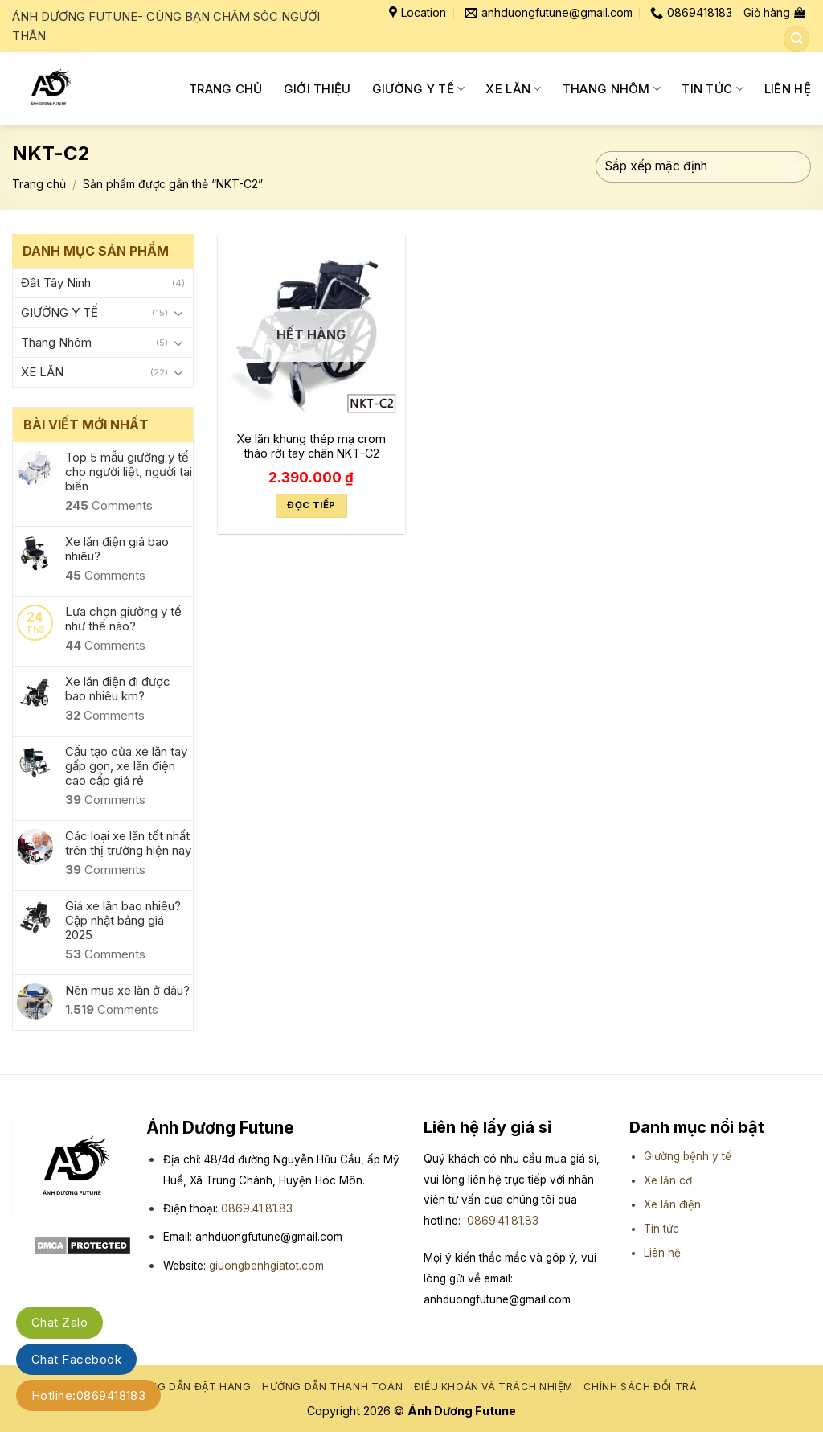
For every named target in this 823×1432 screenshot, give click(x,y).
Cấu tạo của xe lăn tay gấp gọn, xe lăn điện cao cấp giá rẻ (126, 766)
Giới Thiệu (317, 88)
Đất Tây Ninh (56, 282)
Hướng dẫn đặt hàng (189, 1387)
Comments (109, 506)
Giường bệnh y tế (687, 1156)
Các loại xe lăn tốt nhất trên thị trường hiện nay (128, 843)
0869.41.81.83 (257, 1208)
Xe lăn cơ (668, 1180)
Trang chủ (226, 88)
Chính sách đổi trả (639, 1387)
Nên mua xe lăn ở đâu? (127, 990)
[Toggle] (178, 312)
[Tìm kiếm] (796, 39)
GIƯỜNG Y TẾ (418, 88)
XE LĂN (513, 88)
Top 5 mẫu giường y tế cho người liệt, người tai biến (128, 472)
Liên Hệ (787, 88)
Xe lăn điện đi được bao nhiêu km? (117, 689)
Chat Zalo (59, 1322)
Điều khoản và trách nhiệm (493, 1387)
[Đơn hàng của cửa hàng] (703, 167)
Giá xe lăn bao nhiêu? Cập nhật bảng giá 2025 (123, 920)
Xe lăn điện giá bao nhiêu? (117, 549)
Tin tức (712, 88)
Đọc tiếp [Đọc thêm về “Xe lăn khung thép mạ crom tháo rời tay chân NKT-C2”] (311, 505)
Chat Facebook (76, 1359)
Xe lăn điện (672, 1204)
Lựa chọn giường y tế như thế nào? (123, 619)
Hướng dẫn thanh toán (332, 1387)
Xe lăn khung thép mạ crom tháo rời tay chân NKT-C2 (311, 446)
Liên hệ (662, 1252)
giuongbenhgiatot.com (266, 1265)
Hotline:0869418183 (88, 1395)
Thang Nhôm (612, 88)
